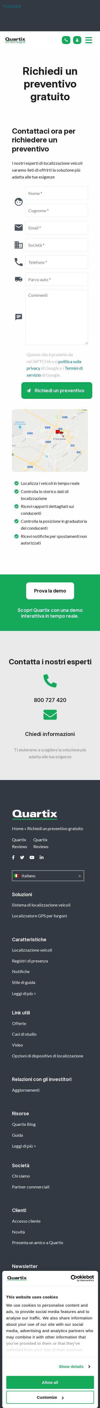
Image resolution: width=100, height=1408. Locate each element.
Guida (17, 1134)
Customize (50, 1397)
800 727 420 (50, 691)
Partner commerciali (30, 1186)
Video (17, 1044)
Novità (18, 1231)
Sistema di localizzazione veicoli (41, 904)
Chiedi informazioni (50, 725)
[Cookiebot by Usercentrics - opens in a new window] (71, 1278)
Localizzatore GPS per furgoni (39, 915)
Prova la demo (50, 591)
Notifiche (21, 971)
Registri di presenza (30, 960)
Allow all (50, 1382)
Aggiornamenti (25, 1089)
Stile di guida (23, 982)
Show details (71, 1366)
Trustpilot (12, 5)
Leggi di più (22, 993)
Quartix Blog (24, 1124)
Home (17, 828)
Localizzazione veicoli (32, 949)
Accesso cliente (26, 1220)
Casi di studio (24, 1033)
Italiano (48, 876)
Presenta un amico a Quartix (37, 1242)
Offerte (19, 1023)
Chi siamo (21, 1175)
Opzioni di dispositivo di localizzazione (47, 1055)
